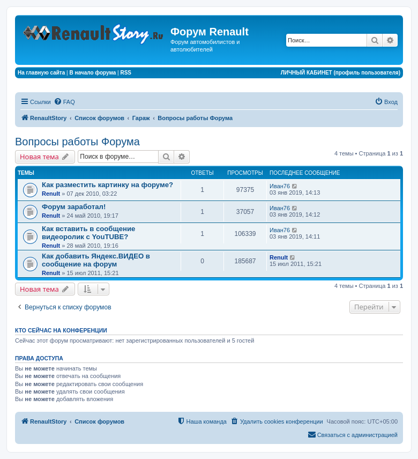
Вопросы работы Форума (77, 141)
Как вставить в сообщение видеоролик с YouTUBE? (88, 233)
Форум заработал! (74, 207)
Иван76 (280, 186)
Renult (51, 193)
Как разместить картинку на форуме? (107, 185)
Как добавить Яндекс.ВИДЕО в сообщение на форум (96, 260)
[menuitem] (64, 101)
